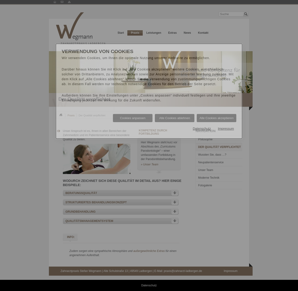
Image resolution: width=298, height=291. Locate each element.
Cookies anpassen (133, 118)
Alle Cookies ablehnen (174, 118)
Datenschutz (202, 128)
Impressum (226, 128)
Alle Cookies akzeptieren (217, 118)
